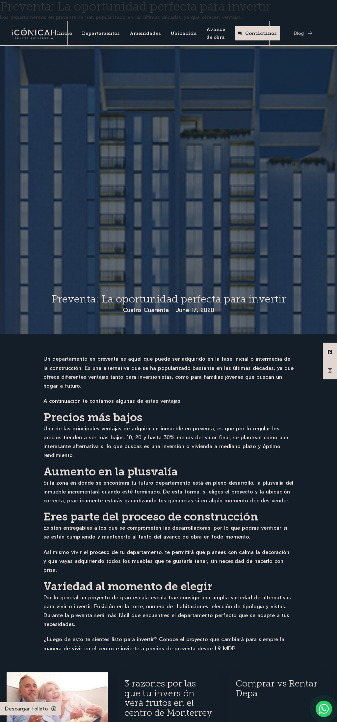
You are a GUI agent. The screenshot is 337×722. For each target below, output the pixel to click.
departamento (144, 552)
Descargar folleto (30, 708)
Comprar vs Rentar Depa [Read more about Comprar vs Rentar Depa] (277, 688)
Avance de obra (215, 33)
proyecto (197, 639)
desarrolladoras (191, 527)
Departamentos (101, 33)
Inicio (64, 33)
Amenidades (145, 33)
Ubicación (183, 33)
